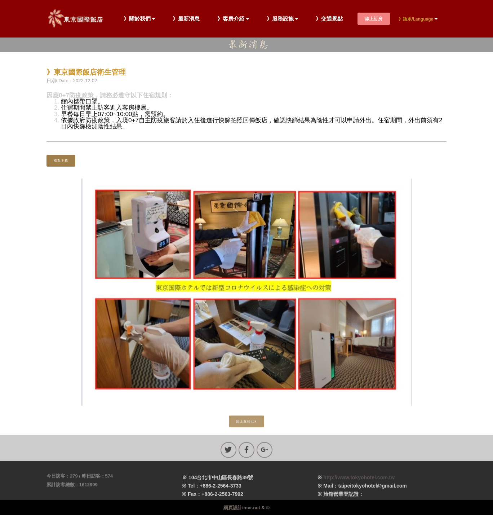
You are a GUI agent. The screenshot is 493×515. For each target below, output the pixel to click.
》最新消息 (186, 19)
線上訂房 (373, 18)
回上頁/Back (246, 424)
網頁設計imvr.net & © (246, 507)
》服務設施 (280, 19)
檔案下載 (61, 160)
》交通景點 (329, 19)
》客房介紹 (230, 19)
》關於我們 (137, 19)
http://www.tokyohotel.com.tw (359, 484)
